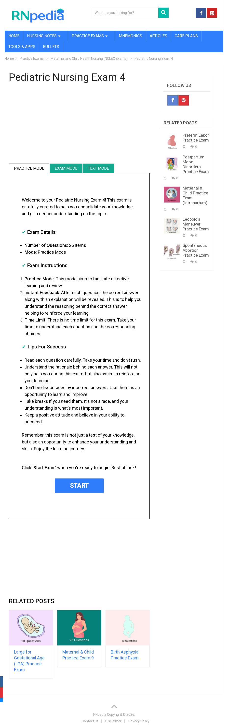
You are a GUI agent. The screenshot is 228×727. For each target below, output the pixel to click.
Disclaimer (113, 721)
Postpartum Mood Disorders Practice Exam (196, 164)
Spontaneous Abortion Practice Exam (196, 250)
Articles (158, 36)
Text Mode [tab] (98, 168)
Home (13, 36)
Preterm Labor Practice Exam (196, 138)
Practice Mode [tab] (29, 168)
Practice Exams (88, 36)
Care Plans (186, 36)
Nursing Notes (42, 36)
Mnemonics (130, 36)
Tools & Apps (21, 46)
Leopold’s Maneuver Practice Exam (196, 224)
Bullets (51, 46)
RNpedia (99, 714)
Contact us (90, 721)
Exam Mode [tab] (66, 168)
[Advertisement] (79, 124)
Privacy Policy (138, 721)
